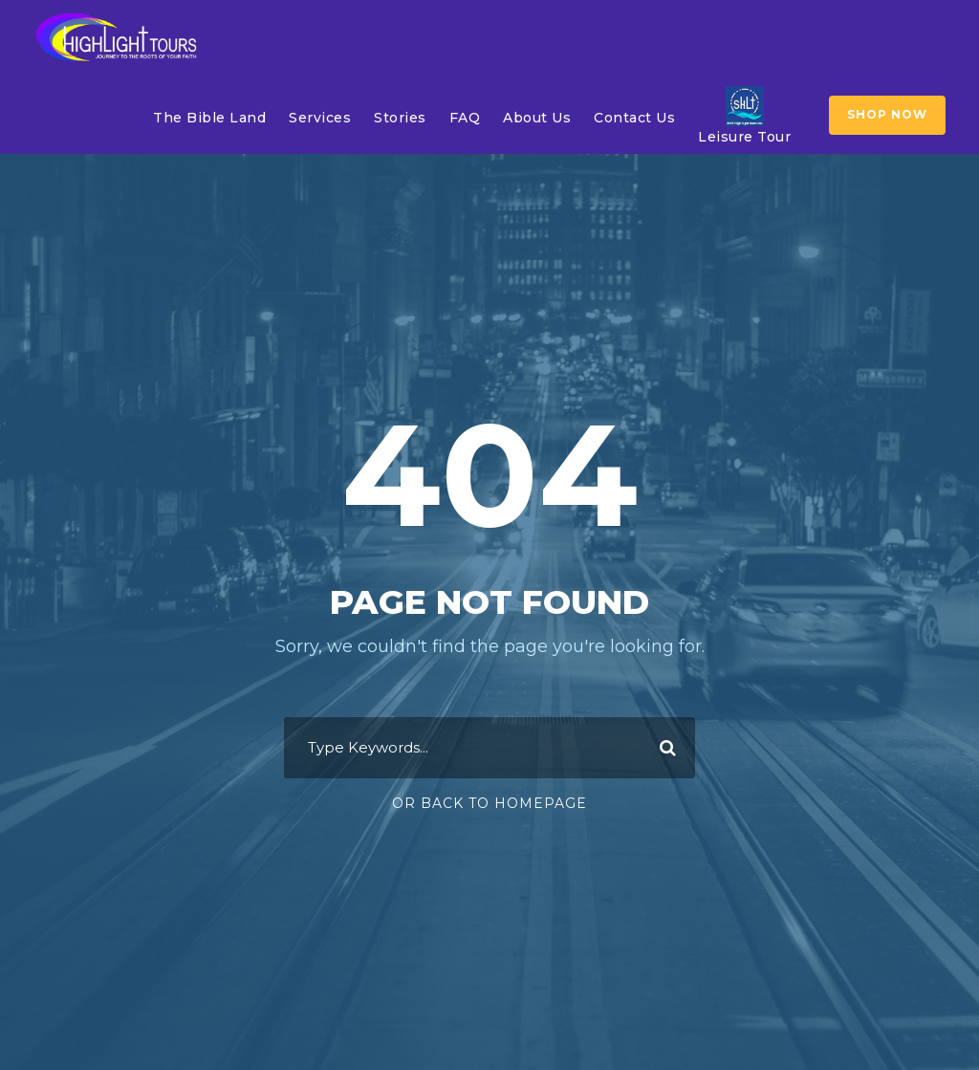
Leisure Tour (744, 115)
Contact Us (634, 117)
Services (320, 117)
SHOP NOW (887, 114)
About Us (537, 117)
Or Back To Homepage (489, 803)
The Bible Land (209, 117)
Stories (400, 117)
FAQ (465, 117)
